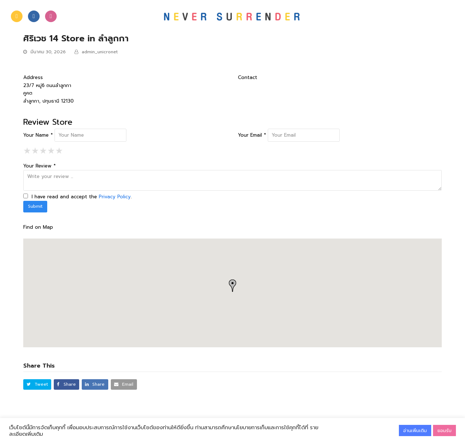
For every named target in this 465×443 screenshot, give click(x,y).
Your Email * (252, 135)
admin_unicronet (100, 52)
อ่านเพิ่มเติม (415, 430)
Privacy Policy (115, 196)
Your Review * (39, 165)
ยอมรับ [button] (444, 430)
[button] (37, 384)
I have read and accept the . (77, 196)
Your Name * (38, 135)
